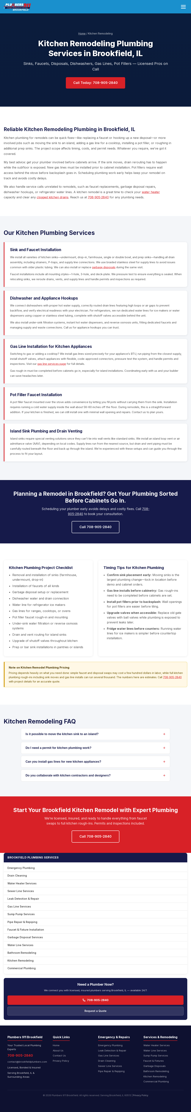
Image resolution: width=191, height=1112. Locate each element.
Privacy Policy (61, 1060)
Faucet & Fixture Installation (25, 929)
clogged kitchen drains (52, 197)
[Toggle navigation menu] (183, 7)
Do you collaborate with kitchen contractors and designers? (68, 775)
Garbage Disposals (154, 1065)
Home (82, 33)
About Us (58, 1050)
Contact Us (59, 1055)
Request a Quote (95, 1010)
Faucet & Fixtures (153, 1060)
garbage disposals (103, 267)
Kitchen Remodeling (20, 960)
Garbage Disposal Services (25, 937)
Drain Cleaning (17, 875)
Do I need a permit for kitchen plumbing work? (58, 747)
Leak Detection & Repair (23, 898)
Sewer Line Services (20, 891)
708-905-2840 (98, 197)
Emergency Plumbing (21, 867)
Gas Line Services (19, 906)
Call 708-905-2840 (95, 527)
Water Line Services (20, 945)
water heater (151, 192)
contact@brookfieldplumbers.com (27, 1061)
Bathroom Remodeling (21, 952)
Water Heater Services (22, 883)
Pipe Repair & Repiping (22, 922)
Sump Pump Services (21, 914)
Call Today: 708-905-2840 (95, 83)
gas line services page (51, 364)
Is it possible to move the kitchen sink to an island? (62, 734)
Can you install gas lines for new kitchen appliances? (63, 761)
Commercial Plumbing (21, 968)
